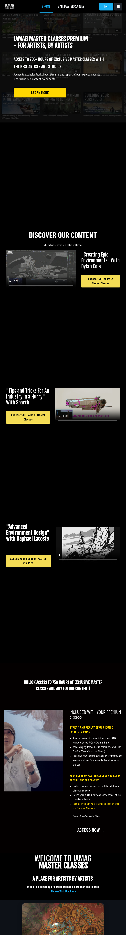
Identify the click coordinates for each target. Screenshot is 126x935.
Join (106, 6)
